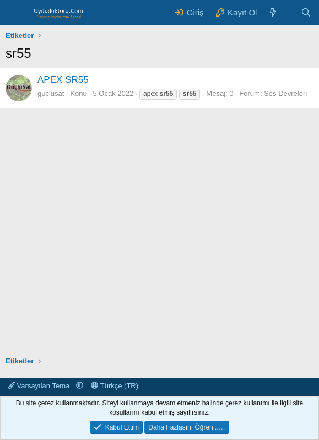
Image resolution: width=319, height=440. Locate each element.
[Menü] (15, 13)
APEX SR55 (63, 79)
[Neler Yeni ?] (273, 12)
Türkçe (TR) (114, 386)
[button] (79, 386)
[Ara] (306, 12)
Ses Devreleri (285, 93)
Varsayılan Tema (40, 386)
